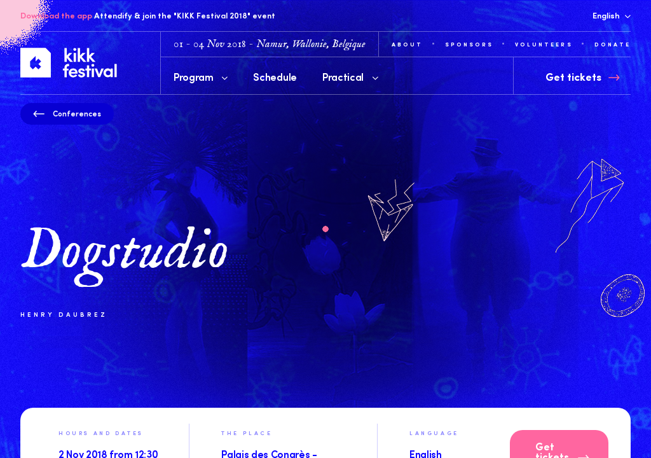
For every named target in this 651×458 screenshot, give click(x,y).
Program (201, 76)
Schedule (274, 76)
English (612, 15)
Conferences (67, 113)
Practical (350, 76)
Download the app (56, 15)
